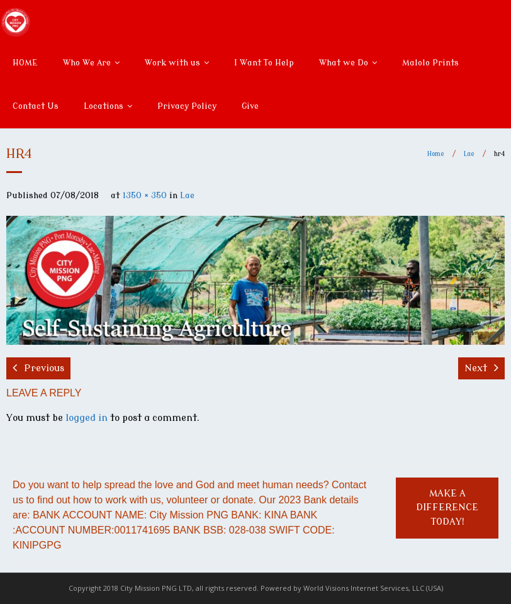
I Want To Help (264, 62)
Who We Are (87, 62)
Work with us (172, 62)
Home (435, 153)
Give (250, 106)
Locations (103, 106)
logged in (86, 418)
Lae (469, 153)
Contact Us (36, 106)
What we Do (343, 62)
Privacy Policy (186, 106)
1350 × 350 (145, 195)
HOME (25, 62)
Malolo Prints (430, 62)
